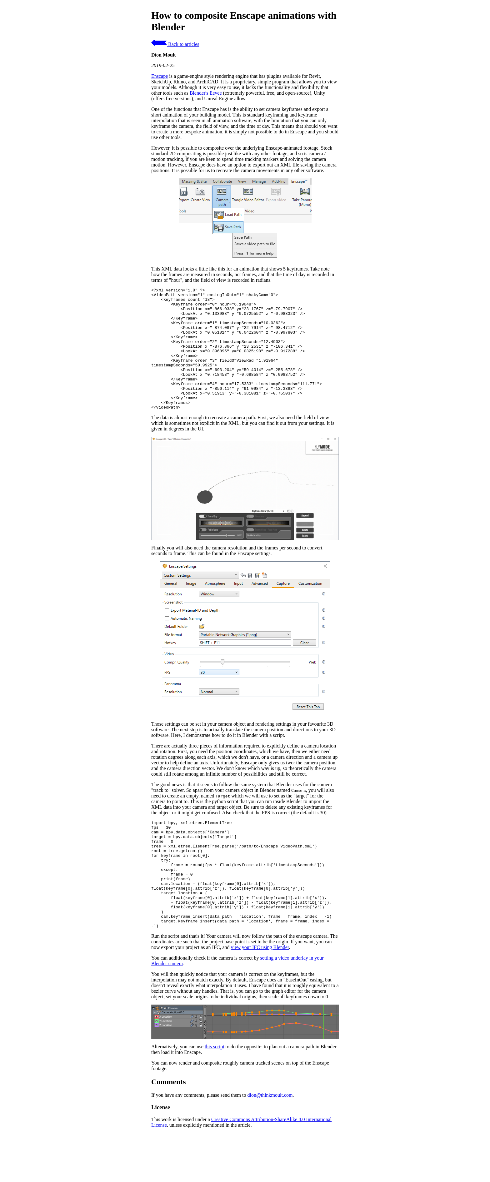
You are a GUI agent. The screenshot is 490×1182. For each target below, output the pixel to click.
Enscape (159, 76)
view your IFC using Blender (260, 993)
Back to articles (175, 44)
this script (214, 1092)
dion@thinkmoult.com (269, 1141)
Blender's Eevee (206, 93)
